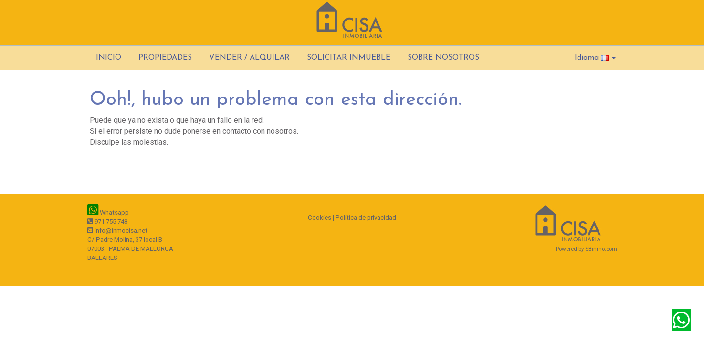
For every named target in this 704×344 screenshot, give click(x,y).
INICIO (108, 58)
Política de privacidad (366, 217)
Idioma (595, 58)
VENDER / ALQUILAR (249, 58)
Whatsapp (108, 212)
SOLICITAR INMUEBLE (348, 58)
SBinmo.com (601, 249)
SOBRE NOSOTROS (443, 58)
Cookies (319, 217)
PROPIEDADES (165, 58)
